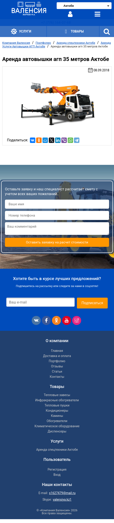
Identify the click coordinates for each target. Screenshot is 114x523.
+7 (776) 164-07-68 (56, 23)
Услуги (21, 31)
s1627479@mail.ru (62, 493)
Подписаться (92, 303)
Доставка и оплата (57, 356)
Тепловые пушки (57, 405)
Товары (73, 31)
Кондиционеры (57, 410)
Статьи (57, 371)
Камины (57, 416)
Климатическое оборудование (57, 426)
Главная (57, 351)
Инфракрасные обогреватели (57, 400)
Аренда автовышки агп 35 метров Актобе (79, 46)
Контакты (57, 376)
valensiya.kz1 (62, 499)
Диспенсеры (57, 431)
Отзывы (57, 366)
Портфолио (43, 42)
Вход (57, 474)
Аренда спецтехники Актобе (75, 42)
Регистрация (57, 469)
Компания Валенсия (16, 42)
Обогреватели (57, 421)
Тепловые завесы (57, 395)
